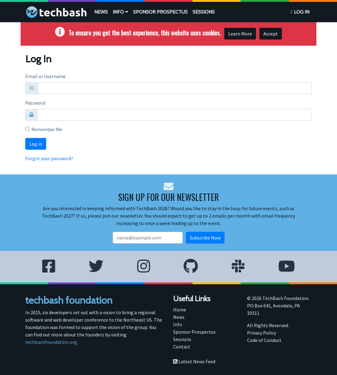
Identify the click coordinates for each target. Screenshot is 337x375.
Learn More (240, 34)
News (101, 12)
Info (120, 12)
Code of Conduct (264, 340)
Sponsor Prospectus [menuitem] (194, 332)
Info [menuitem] (177, 324)
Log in (301, 12)
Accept (270, 34)
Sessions (204, 12)
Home (179, 309)
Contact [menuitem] (181, 347)
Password (35, 103)
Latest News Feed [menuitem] (194, 361)
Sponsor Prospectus (160, 12)
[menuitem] (101, 12)
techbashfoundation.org (51, 342)
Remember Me (46, 129)
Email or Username (45, 76)
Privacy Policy (261, 333)
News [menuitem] (179, 317)
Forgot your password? (49, 158)
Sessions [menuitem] (182, 339)
